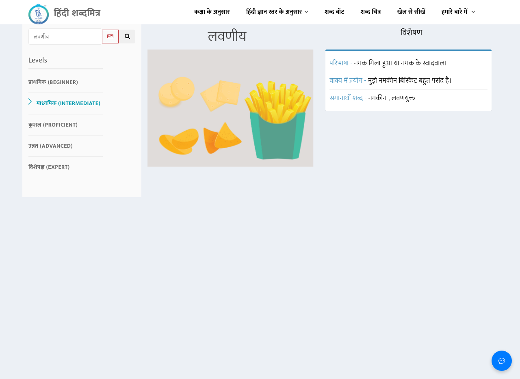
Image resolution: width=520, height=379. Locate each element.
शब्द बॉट (334, 12)
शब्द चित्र (371, 12)
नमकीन (378, 98)
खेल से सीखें (411, 12)
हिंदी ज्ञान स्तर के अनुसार (277, 12)
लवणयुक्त (403, 98)
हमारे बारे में (458, 12)
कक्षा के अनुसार (212, 12)
